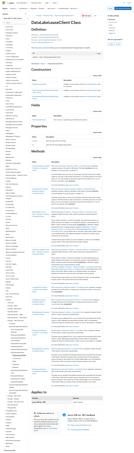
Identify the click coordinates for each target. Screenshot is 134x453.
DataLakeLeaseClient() (39, 84)
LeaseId (34, 141)
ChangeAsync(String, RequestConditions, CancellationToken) (39, 302)
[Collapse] (25, 14)
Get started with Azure (123, 8)
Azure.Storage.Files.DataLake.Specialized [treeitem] (18, 379)
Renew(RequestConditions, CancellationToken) (69, 349)
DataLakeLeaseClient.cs (44, 42)
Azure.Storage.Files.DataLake (64, 15)
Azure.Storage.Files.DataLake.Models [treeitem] (18, 373)
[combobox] (16, 18)
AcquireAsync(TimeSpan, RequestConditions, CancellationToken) (40, 191)
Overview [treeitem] (11, 290)
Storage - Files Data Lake (45, 15)
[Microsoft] (4, 2)
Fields (110, 25)
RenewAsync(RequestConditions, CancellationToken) (40, 371)
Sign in (129, 3)
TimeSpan (59, 120)
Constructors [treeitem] (17, 346)
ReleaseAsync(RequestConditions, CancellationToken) (68, 269)
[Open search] (124, 3)
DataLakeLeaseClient (41, 48)
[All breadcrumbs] (33, 15)
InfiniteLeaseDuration (39, 120)
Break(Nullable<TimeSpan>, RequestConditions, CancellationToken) (41, 214)
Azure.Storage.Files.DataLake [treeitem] (17, 318)
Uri (33, 145)
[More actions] (101, 15)
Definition (112, 19)
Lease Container (73, 185)
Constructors (113, 22)
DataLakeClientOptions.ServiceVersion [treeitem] (18, 327)
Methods (112, 30)
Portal (110, 8)
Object (42, 63)
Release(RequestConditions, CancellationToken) (69, 312)
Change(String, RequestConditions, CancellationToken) (40, 289)
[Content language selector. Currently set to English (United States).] (12, 450)
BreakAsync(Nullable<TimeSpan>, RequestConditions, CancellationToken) (41, 252)
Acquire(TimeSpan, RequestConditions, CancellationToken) (41, 168)
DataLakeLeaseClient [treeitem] (19, 343)
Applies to (112, 33)
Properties (112, 28)
